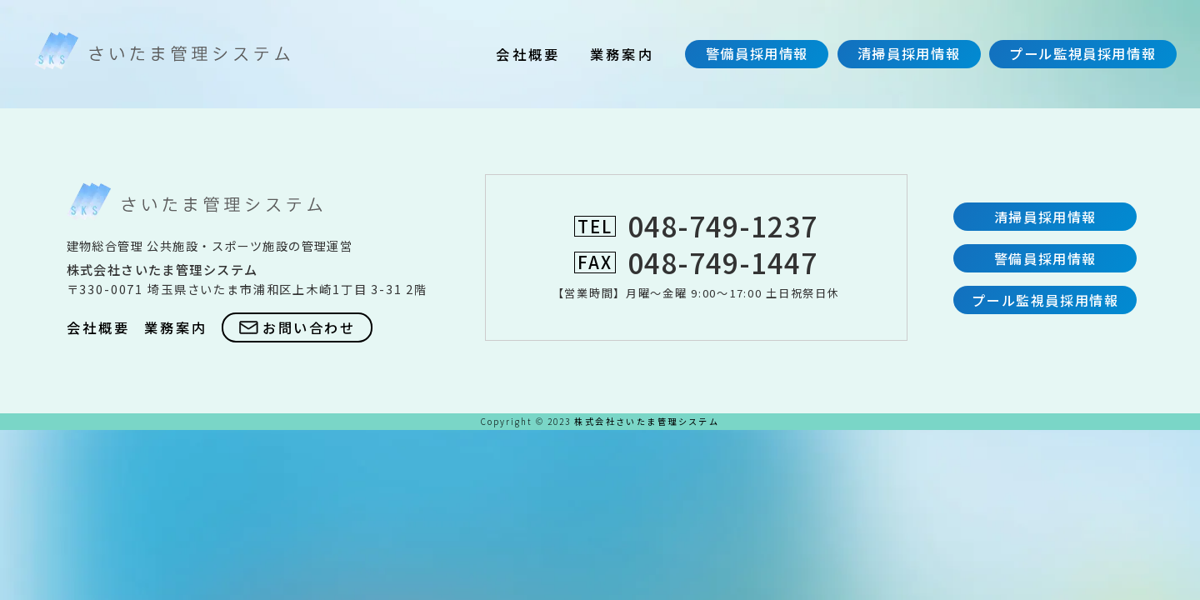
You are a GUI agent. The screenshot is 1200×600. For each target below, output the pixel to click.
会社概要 (528, 54)
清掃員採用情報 (909, 53)
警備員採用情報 (757, 53)
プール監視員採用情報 (1082, 53)
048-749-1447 (723, 262)
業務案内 (622, 54)
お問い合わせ (297, 328)
